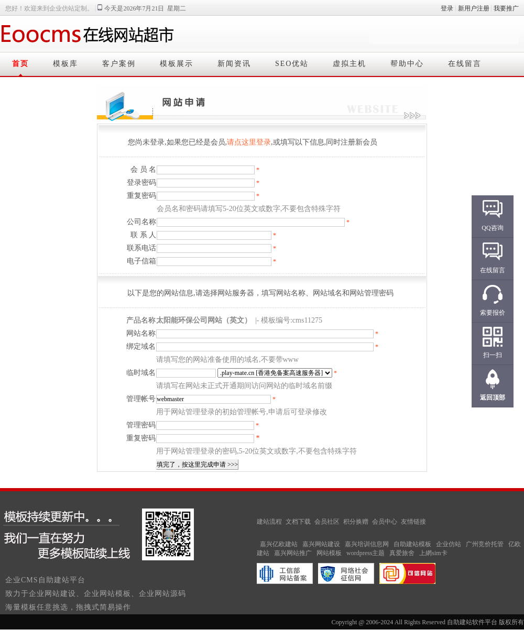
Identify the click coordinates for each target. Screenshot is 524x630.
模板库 (65, 64)
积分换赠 (355, 521)
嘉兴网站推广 (293, 553)
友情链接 (413, 521)
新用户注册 (473, 8)
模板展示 (176, 64)
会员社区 (327, 521)
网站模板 (329, 553)
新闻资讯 (234, 64)
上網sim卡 (433, 553)
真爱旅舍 (401, 553)
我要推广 (506, 8)
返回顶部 (492, 397)
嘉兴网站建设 (321, 544)
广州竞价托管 (485, 544)
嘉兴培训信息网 (367, 544)
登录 (447, 8)
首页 (20, 64)
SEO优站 (292, 64)
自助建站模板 (412, 544)
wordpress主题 (365, 553)
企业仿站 (448, 544)
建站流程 (269, 521)
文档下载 (298, 521)
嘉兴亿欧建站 (279, 544)
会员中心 (384, 521)
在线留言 (465, 64)
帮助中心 (407, 64)
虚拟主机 (349, 64)
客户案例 (119, 64)
